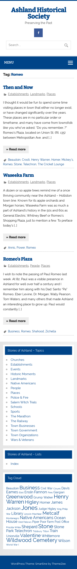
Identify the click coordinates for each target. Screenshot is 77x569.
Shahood (38, 331)
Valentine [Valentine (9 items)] (30, 535)
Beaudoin (14, 159)
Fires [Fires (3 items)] (50, 492)
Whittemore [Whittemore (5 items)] (51, 536)
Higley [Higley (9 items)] (32, 502)
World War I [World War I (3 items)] (12, 544)
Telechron (29, 164)
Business (14, 331)
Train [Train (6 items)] (54, 531)
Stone (18, 164)
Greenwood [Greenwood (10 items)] (19, 497)
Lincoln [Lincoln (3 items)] (27, 514)
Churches (17, 360)
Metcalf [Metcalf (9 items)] (51, 513)
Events (15, 369)
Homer (55, 159)
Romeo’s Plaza (17, 259)
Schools (16, 407)
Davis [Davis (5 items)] (65, 488)
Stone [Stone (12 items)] (45, 526)
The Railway (19, 421)
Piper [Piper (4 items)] (35, 521)
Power (21, 247)
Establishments (18, 94)
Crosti (26, 159)
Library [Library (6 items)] (17, 513)
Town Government (24, 430)
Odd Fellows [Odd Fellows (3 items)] (24, 522)
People (35, 265)
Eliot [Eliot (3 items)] (21, 492)
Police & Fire (19, 397)
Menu (9, 62)
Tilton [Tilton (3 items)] (46, 531)
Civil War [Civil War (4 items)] (47, 488)
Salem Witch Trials (24, 402)
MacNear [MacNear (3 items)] (37, 514)
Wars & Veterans (22, 440)
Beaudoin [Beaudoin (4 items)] (12, 488)
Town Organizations (24, 435)
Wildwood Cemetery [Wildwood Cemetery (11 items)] (31, 540)
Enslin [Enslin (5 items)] (28, 492)
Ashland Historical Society (38, 13)
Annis (11, 247)
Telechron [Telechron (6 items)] (23, 531)
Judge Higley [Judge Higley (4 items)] (47, 508)
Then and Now (18, 87)
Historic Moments (23, 374)
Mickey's (67, 159)
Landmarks (37, 94)
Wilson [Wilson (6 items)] (64, 540)
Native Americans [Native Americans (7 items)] (36, 517)
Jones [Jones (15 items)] (29, 507)
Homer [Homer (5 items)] (45, 502)
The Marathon (21, 416)
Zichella (50, 331)
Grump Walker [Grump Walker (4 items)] (43, 497)
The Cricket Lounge (51, 164)
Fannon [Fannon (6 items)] (40, 492)
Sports (15, 411)
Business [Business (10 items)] (30, 488)
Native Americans (23, 383)
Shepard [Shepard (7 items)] (29, 526)
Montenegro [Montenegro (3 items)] (12, 518)
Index (15, 464)
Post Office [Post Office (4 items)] (62, 521)
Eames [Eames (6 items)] (12, 492)
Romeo (8, 164)
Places (51, 94)
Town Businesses (23, 426)
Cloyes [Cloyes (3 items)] (57, 488)
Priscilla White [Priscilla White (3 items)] (13, 527)
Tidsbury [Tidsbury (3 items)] (37, 531)
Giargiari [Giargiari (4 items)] (58, 492)
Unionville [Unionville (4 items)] (12, 536)
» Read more (15, 149)
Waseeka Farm (18, 175)
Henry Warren (40, 159)
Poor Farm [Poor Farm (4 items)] (47, 521)
